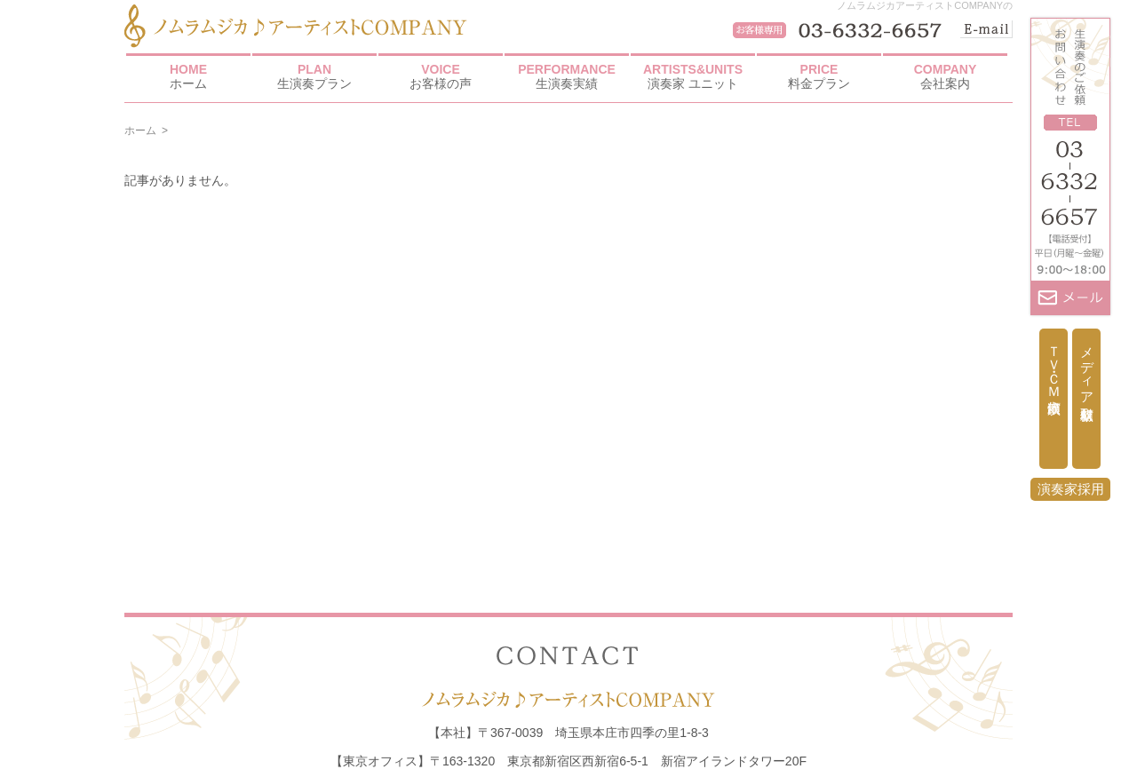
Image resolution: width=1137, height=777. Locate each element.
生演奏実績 (567, 76)
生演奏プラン (314, 76)
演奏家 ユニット (693, 76)
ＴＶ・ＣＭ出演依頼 (1053, 364)
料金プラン (819, 76)
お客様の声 (440, 76)
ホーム (188, 76)
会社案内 (945, 76)
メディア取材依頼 (1086, 367)
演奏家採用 (1071, 488)
